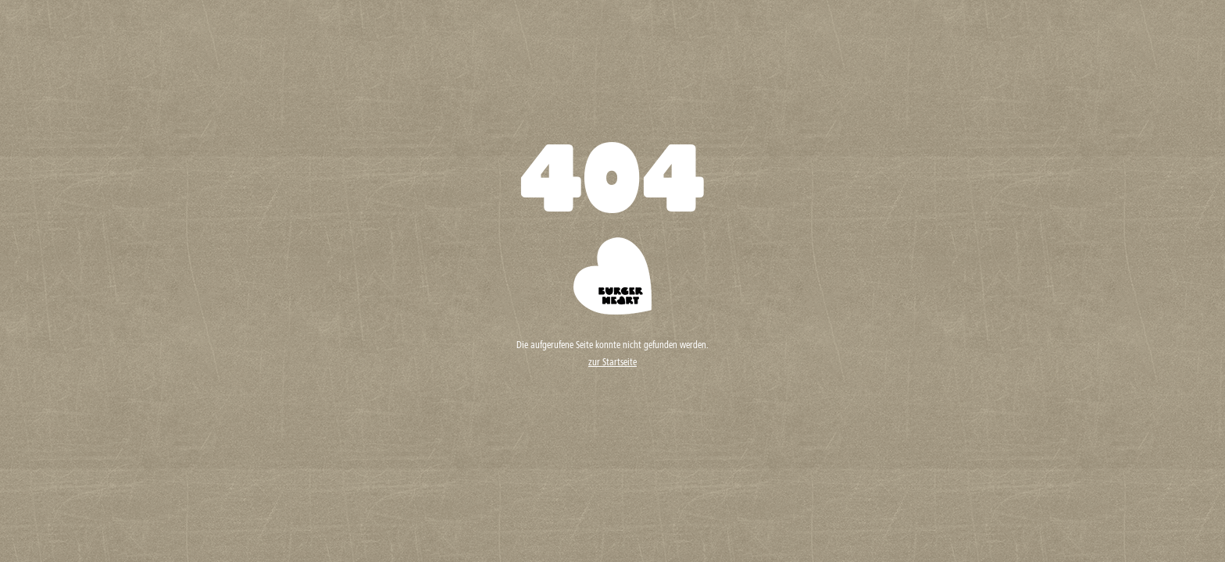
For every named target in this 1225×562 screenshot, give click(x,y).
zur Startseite (612, 363)
